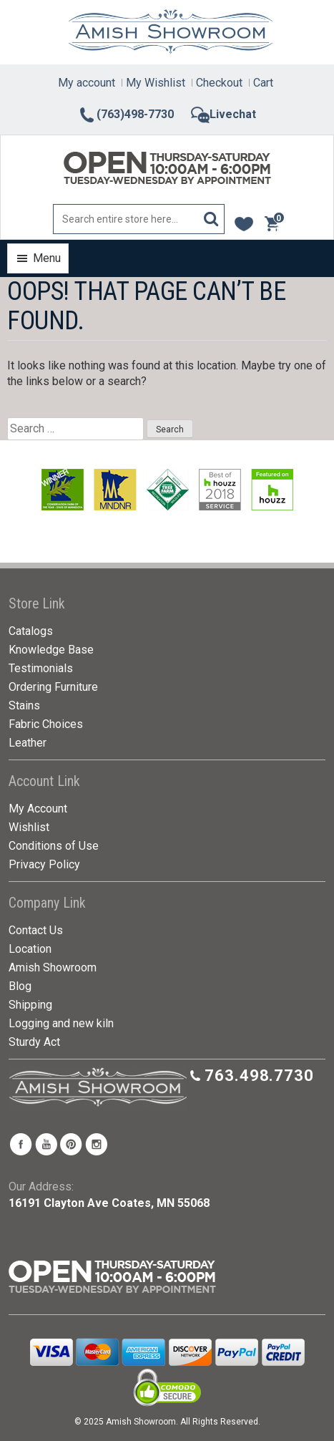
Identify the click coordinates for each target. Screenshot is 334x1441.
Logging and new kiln (61, 1023)
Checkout (219, 82)
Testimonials (41, 668)
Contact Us (36, 930)
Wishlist (29, 827)
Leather (27, 742)
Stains (24, 705)
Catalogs (31, 631)
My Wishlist (155, 82)
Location (30, 949)
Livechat (223, 114)
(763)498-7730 (126, 114)
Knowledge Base (51, 649)
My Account (38, 808)
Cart (263, 82)
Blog (20, 986)
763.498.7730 (259, 1076)
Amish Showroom (53, 967)
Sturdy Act (34, 1042)
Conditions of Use (54, 846)
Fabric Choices (46, 724)
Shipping (30, 1004)
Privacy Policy (44, 864)
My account (86, 82)
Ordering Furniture (53, 687)
